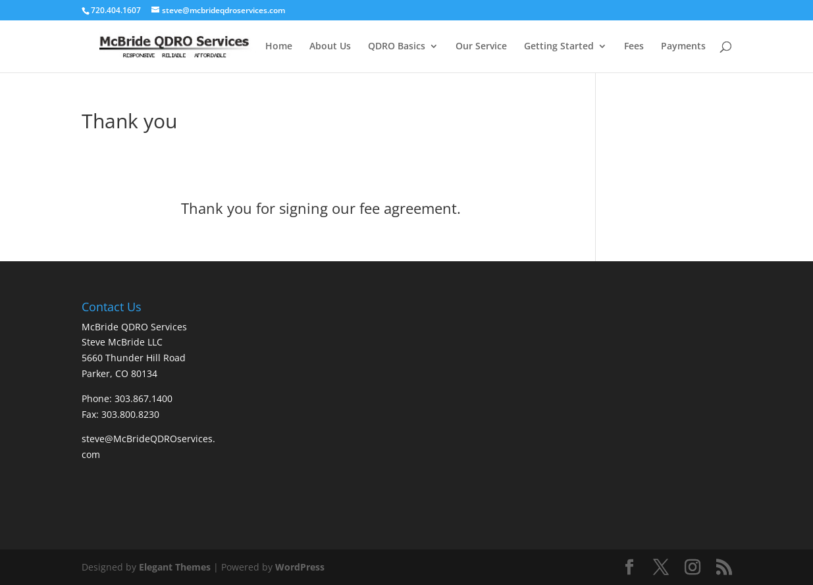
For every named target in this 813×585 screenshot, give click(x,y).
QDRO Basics (396, 46)
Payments (683, 46)
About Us (330, 46)
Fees (634, 46)
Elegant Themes (175, 567)
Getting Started (559, 46)
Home (278, 46)
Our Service (481, 46)
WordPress (300, 567)
